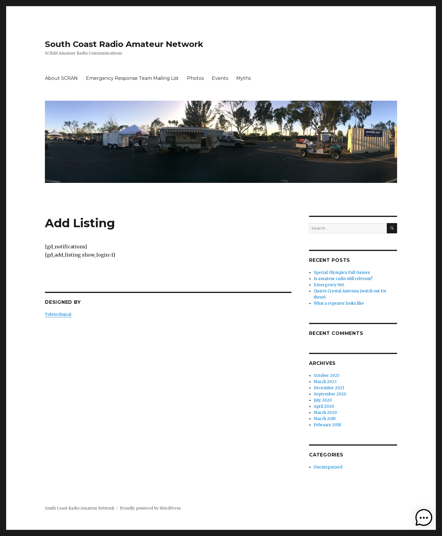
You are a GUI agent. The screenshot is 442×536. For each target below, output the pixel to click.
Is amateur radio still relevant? (343, 278)
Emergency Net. (329, 284)
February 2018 (327, 424)
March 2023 (325, 381)
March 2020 (325, 412)
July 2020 (323, 400)
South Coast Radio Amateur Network (124, 44)
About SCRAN (61, 78)
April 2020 (324, 406)
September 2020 (330, 394)
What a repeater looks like (339, 303)
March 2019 (324, 418)
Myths (243, 78)
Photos (195, 78)
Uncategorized (328, 467)
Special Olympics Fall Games (342, 272)
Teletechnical (58, 314)
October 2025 (326, 375)
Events (220, 78)
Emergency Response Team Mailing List (132, 78)
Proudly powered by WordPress (150, 508)
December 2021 (329, 387)
